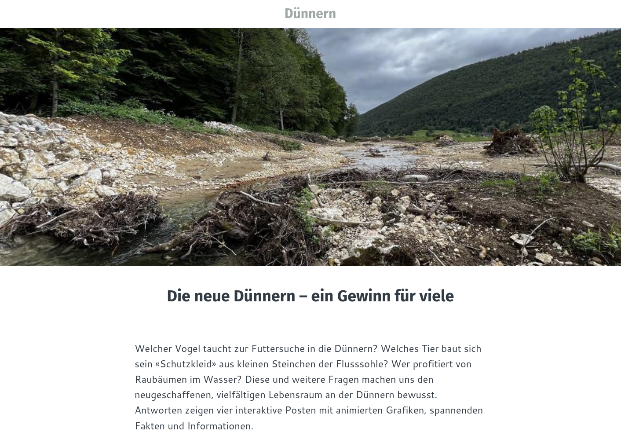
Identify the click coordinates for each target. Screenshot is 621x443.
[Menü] (14, 14)
